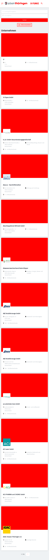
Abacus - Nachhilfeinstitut (12, 185)
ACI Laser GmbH (8, 449)
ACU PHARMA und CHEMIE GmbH (14, 494)
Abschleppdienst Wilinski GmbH (14, 226)
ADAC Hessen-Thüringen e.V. (12, 537)
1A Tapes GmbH (8, 97)
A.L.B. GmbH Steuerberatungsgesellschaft (17, 140)
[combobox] (24, 11)
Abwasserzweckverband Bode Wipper (15, 268)
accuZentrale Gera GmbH (11, 404)
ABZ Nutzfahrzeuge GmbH (11, 313)
